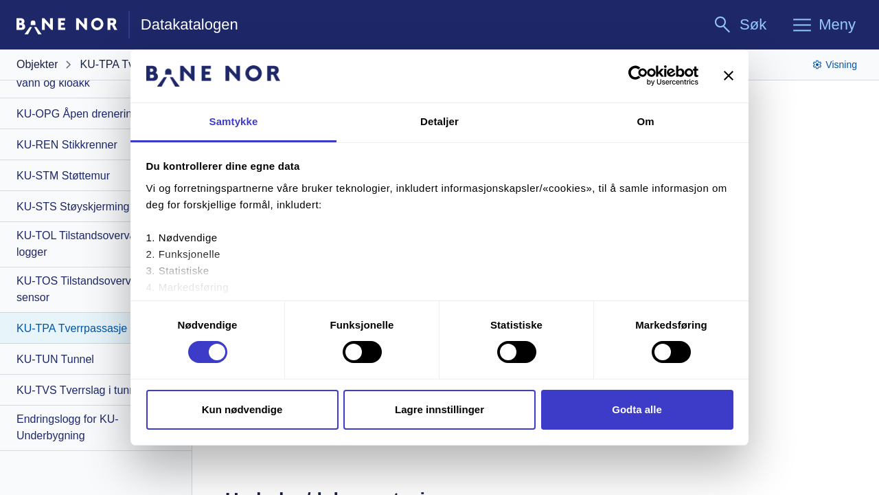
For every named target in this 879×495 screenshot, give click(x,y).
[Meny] (823, 24)
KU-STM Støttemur (63, 176)
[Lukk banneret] (728, 75)
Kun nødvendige (242, 409)
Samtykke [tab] (233, 121)
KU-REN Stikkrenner (66, 145)
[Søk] (739, 24)
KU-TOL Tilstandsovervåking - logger (89, 244)
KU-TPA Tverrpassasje (71, 328)
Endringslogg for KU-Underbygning (67, 427)
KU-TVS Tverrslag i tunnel (80, 390)
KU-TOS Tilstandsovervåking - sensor (90, 289)
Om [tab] (645, 121)
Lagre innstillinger (439, 409)
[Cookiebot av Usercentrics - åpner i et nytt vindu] (638, 75)
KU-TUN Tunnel (55, 359)
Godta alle (637, 409)
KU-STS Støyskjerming (72, 206)
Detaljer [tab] (439, 121)
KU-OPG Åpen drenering (77, 114)
